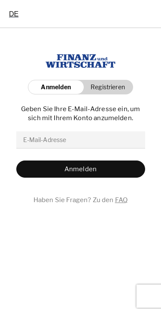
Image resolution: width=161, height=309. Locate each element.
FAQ (121, 200)
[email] (80, 139)
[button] (105, 87)
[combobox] (13, 13)
